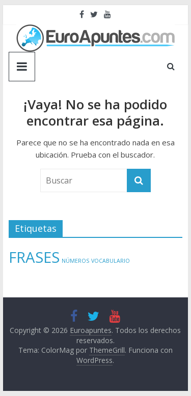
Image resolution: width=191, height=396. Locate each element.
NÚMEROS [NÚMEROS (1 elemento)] (75, 260)
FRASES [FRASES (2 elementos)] (34, 257)
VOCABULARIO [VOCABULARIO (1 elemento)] (110, 260)
